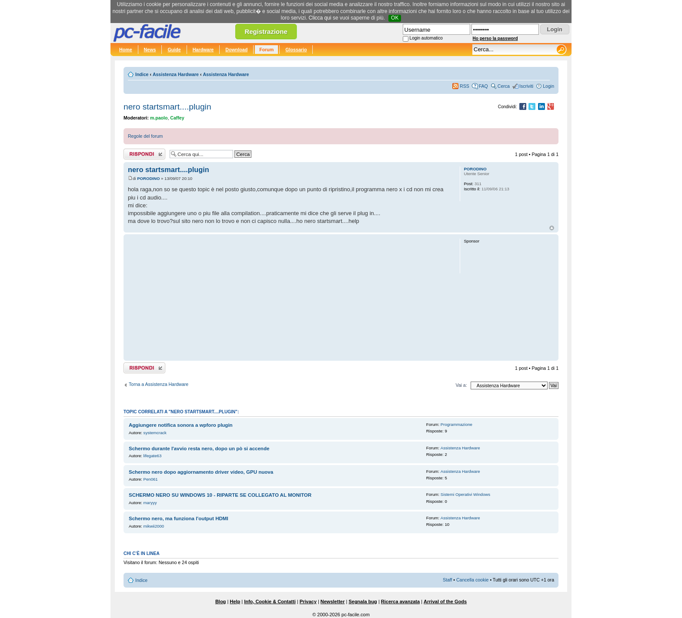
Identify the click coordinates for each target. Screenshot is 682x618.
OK (394, 18)
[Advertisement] (290, 297)
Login (548, 86)
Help (235, 601)
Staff (447, 579)
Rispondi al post (144, 154)
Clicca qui (320, 18)
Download (236, 49)
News (150, 49)
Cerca (504, 86)
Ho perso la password (495, 38)
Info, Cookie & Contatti (270, 601)
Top (551, 228)
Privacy (308, 601)
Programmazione (456, 424)
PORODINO (148, 178)
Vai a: (461, 385)
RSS (464, 86)
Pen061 (151, 479)
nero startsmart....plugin (167, 106)
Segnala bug (362, 601)
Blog (220, 601)
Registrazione (265, 31)
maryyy (150, 502)
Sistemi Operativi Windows (465, 494)
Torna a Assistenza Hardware (158, 384)
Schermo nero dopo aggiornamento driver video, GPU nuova (201, 472)
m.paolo (158, 117)
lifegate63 (153, 455)
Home (125, 49)
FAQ (483, 86)
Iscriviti (526, 86)
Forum (266, 49)
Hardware (203, 49)
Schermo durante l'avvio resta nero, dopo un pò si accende (199, 448)
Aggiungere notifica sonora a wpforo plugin (181, 425)
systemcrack (155, 432)
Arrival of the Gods (445, 601)
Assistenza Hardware (176, 74)
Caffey (177, 117)
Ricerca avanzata (400, 601)
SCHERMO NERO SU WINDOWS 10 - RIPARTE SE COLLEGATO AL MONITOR (220, 495)
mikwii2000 (154, 526)
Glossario (296, 49)
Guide (174, 49)
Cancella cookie (472, 579)
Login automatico (426, 38)
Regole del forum (145, 136)
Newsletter (333, 601)
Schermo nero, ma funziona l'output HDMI (178, 518)
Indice (141, 74)
